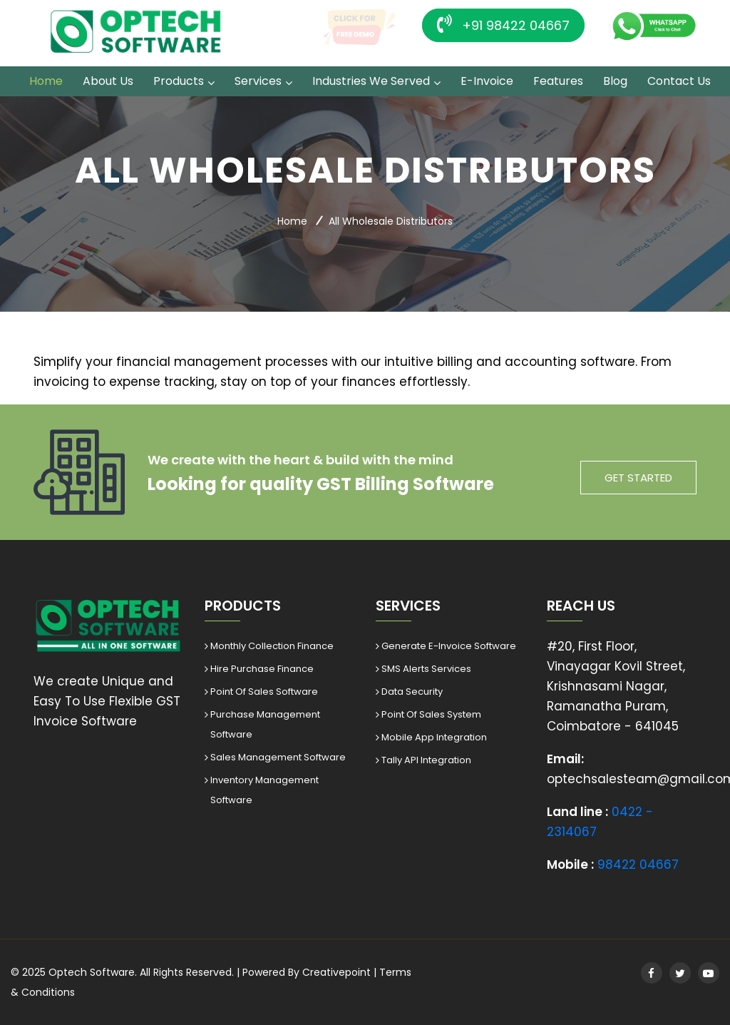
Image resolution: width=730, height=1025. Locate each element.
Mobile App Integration (434, 737)
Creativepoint (336, 972)
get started (638, 477)
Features (558, 81)
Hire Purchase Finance (262, 668)
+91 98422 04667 (503, 24)
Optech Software (91, 972)
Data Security (412, 691)
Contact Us (679, 81)
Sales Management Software (278, 757)
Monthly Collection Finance (272, 646)
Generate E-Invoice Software (448, 646)
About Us (108, 81)
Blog (615, 81)
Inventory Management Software (264, 790)
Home (46, 81)
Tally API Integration (426, 760)
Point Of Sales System (431, 714)
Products (178, 81)
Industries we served (371, 81)
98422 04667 (638, 864)
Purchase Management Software (265, 724)
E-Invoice (487, 81)
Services (258, 81)
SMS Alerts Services (426, 668)
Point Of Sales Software (264, 691)
